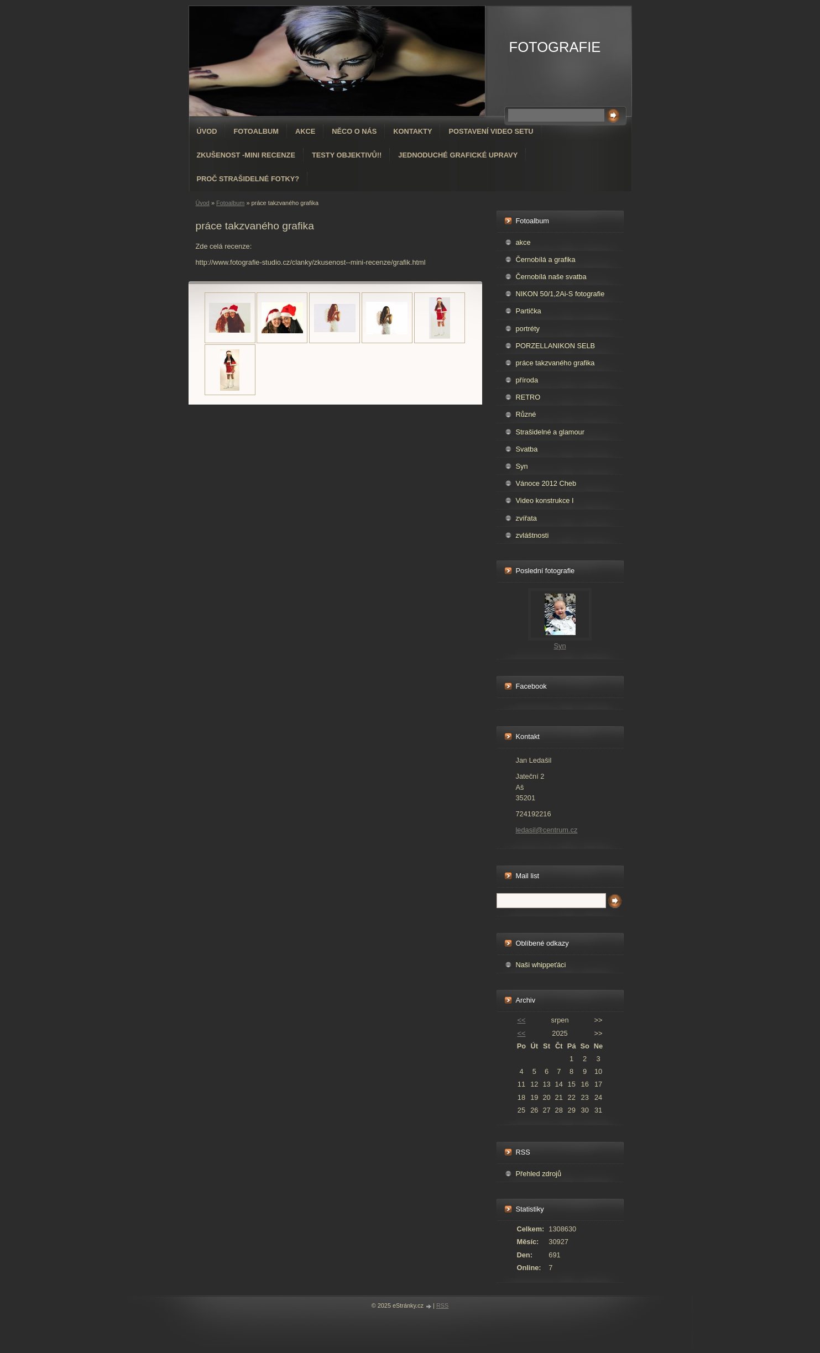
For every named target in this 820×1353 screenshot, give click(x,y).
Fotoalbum (256, 131)
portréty (528, 328)
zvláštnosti (532, 535)
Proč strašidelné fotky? (248, 179)
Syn (522, 466)
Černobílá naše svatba (551, 276)
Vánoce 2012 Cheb (546, 483)
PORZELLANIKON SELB (556, 346)
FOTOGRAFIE (555, 47)
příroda (527, 380)
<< (521, 1020)
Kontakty (412, 131)
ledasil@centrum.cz (547, 830)
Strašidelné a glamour (550, 432)
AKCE (305, 131)
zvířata (526, 518)
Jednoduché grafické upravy (458, 155)
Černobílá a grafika (546, 259)
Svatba (527, 449)
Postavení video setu (490, 131)
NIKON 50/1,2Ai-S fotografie (560, 294)
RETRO (528, 397)
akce (523, 242)
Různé (526, 414)
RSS (442, 1305)
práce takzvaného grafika (555, 363)
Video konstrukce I (545, 500)
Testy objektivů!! (347, 155)
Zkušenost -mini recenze (246, 155)
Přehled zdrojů (539, 1174)
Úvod (207, 131)
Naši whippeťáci (541, 965)
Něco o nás (354, 131)
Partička (528, 311)
